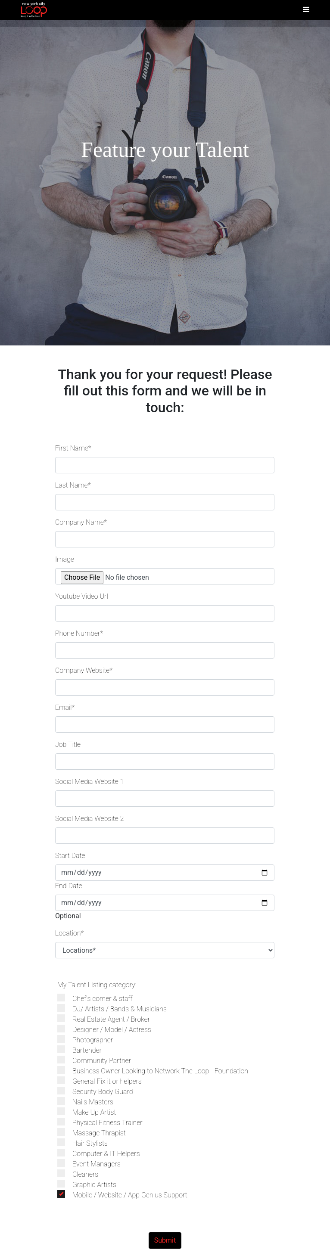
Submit (165, 1240)
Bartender (84, 1049)
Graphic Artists (91, 1184)
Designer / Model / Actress (108, 1029)
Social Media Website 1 (89, 781)
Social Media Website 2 (89, 818)
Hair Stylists (87, 1142)
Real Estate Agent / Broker (108, 1018)
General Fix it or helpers (104, 1080)
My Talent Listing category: (96, 985)
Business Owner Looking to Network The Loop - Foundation (157, 1070)
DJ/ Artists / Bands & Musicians (116, 1008)
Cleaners (82, 1173)
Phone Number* (79, 633)
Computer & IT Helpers (103, 1153)
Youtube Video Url (81, 596)
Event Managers (93, 1163)
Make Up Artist (91, 1111)
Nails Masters (89, 1101)
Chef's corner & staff (99, 998)
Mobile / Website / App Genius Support (126, 1194)
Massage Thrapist (96, 1132)
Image (64, 559)
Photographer (89, 1039)
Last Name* (72, 485)
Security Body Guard (99, 1091)
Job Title (68, 744)
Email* (65, 707)
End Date (68, 886)
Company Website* (83, 670)
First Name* (73, 448)
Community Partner (98, 1060)
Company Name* (81, 522)
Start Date (70, 856)
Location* (69, 933)
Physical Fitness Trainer (104, 1122)
